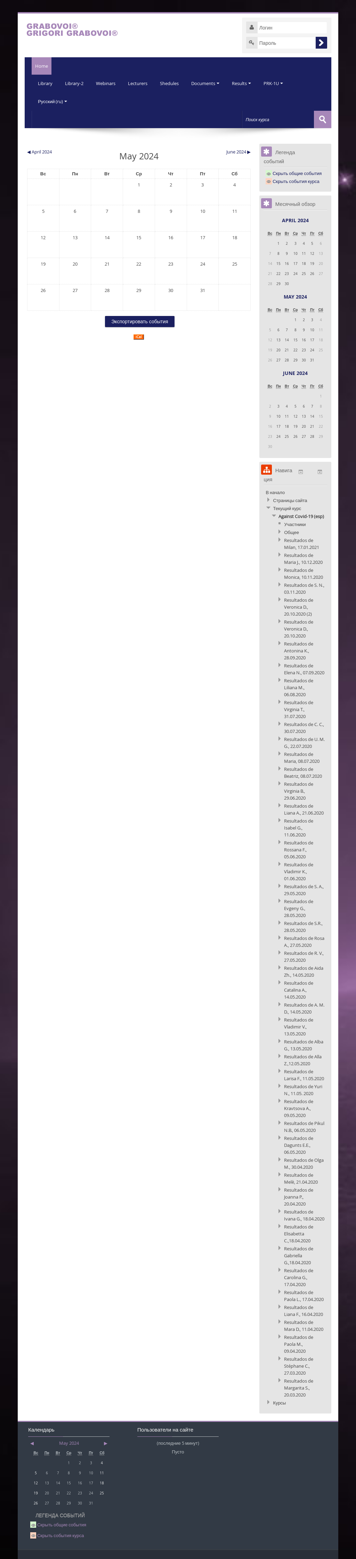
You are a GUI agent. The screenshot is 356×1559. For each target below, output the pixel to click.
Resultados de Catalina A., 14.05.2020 (298, 988)
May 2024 (295, 295)
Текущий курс (287, 507)
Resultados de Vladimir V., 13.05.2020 (298, 1025)
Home (38, 66)
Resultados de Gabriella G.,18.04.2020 (298, 1254)
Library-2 (75, 83)
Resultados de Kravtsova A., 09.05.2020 (298, 1107)
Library (45, 83)
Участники (295, 523)
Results (246, 83)
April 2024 (295, 219)
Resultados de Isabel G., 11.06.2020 (298, 826)
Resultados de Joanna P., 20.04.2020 (298, 1195)
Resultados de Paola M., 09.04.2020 (298, 1343)
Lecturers (140, 83)
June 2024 (295, 371)
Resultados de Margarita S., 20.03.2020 (298, 1386)
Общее (291, 531)
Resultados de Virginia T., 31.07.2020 (298, 708)
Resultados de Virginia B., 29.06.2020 (298, 790)
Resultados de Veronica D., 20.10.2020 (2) (298, 605)
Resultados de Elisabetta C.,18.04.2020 (298, 1232)
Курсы (279, 1401)
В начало (275, 491)
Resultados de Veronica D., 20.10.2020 (298, 627)
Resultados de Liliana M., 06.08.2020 (298, 686)
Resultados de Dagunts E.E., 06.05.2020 (298, 1144)
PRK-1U (278, 83)
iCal (139, 335)
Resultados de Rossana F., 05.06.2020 (298, 848)
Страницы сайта (290, 499)
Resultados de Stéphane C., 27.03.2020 (298, 1364)
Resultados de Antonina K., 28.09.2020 (298, 649)
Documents (209, 83)
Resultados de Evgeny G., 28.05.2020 (298, 907)
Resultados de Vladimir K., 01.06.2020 (298, 870)
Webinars (107, 83)
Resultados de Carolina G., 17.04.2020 (298, 1276)
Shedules (172, 83)
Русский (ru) (52, 101)
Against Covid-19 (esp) (301, 515)
